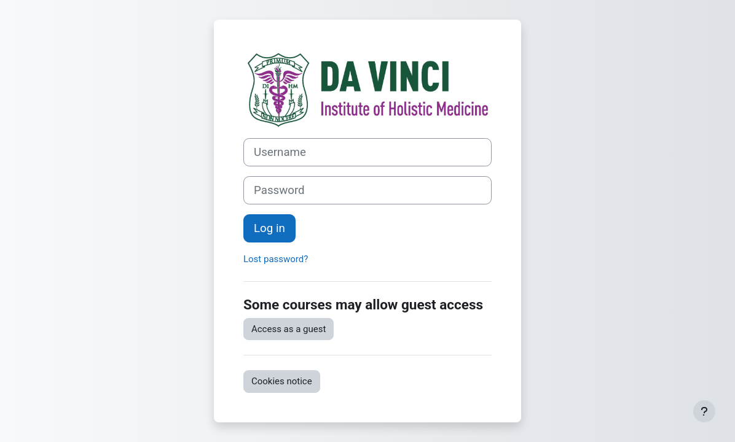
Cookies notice (281, 381)
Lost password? (275, 259)
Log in (269, 228)
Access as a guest (288, 329)
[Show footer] (704, 411)
